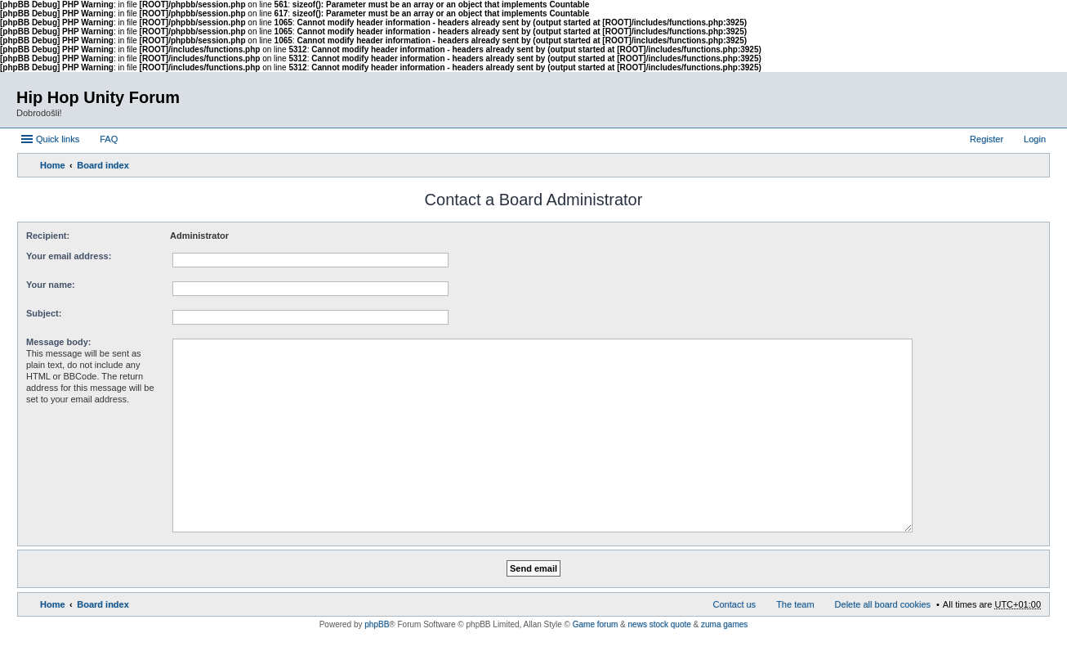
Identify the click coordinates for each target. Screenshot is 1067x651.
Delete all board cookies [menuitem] (883, 604)
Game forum (595, 624)
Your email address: (68, 256)
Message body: (58, 342)
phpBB (376, 624)
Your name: (50, 285)
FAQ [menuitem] (109, 139)
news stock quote (659, 624)
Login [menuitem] (1035, 139)
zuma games (724, 624)
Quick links (57, 139)
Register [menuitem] (986, 139)
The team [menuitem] (795, 604)
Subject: (43, 313)
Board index (103, 165)
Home (52, 165)
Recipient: (47, 235)
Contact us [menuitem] (735, 604)
